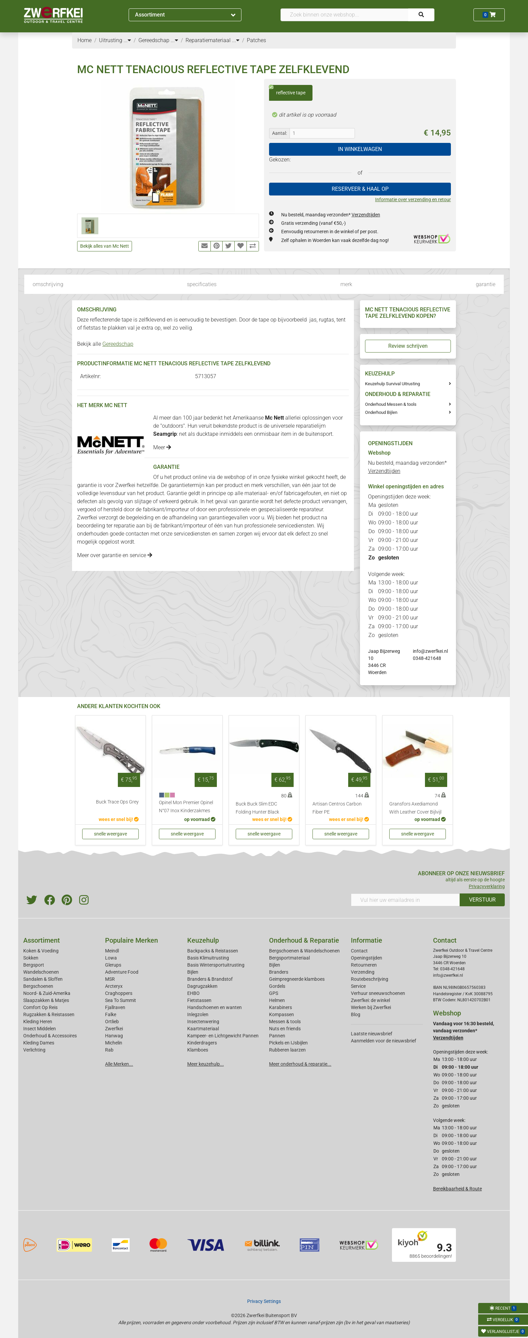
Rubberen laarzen (287, 1050)
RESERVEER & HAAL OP (360, 189)
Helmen (277, 1000)
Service (358, 986)
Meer (162, 447)
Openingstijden (366, 958)
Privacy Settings (264, 1301)
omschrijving (48, 284)
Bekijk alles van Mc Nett (104, 246)
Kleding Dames (38, 1042)
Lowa (111, 958)
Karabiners (280, 1007)
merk (346, 284)
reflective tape (287, 90)
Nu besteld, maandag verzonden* (330, 214)
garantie (485, 284)
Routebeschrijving (369, 979)
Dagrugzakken (202, 986)
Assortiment (185, 14)
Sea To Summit (120, 1000)
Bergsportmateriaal (289, 958)
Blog (355, 1014)
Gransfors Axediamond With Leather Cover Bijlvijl (415, 808)
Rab (109, 1050)
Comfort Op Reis (40, 1007)
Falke (110, 1014)
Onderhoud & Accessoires (50, 1035)
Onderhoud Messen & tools (391, 404)
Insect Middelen (39, 1028)
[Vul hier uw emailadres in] (405, 899)
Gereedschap (117, 344)
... (127, 40)
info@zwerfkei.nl (430, 651)
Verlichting (34, 1050)
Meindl (112, 950)
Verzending (362, 972)
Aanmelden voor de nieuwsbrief (383, 1040)
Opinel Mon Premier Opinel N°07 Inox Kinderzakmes (186, 807)
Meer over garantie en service (114, 555)
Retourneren (364, 965)
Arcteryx (114, 986)
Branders (278, 972)
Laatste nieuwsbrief (371, 1033)
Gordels (277, 986)
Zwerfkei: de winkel (370, 1000)
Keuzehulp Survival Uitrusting (392, 383)
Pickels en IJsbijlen (288, 1042)
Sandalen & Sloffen (43, 979)
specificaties (202, 284)
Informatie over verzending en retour (413, 199)
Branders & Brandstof (210, 979)
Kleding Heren (37, 1021)
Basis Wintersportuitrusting (215, 965)
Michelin (113, 1042)
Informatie (366, 940)
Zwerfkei (114, 1028)
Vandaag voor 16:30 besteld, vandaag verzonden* (463, 1030)
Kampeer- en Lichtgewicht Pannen (223, 1035)
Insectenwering (203, 1021)
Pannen (277, 1035)
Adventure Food (121, 972)
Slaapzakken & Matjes (46, 1000)
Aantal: (279, 133)
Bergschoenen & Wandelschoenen (304, 950)
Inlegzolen (197, 1014)
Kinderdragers (202, 1042)
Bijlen (192, 972)
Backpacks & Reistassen (212, 950)
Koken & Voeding (41, 950)
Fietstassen (199, 1000)
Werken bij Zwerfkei (371, 1007)
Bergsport (33, 965)
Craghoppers (118, 993)
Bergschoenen (38, 986)
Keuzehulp (203, 940)
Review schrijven (408, 346)
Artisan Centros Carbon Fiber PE (337, 808)
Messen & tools (285, 1021)
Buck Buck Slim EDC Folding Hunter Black (257, 808)
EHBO (193, 993)
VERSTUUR (482, 899)
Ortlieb (112, 1021)
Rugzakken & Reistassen (48, 1014)
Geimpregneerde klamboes (297, 979)
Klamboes (197, 1050)
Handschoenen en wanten (214, 1007)
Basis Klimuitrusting (208, 958)
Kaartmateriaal (203, 1028)
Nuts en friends (285, 1028)
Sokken (30, 958)
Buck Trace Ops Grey (117, 802)
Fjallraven (115, 1007)
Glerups (113, 965)
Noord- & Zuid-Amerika (46, 993)
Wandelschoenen (41, 972)
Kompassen (281, 1014)
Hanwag (114, 1035)
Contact (359, 950)
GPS (273, 993)
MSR (110, 979)
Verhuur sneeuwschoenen (378, 993)
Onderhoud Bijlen (381, 412)
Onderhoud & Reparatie (304, 940)
